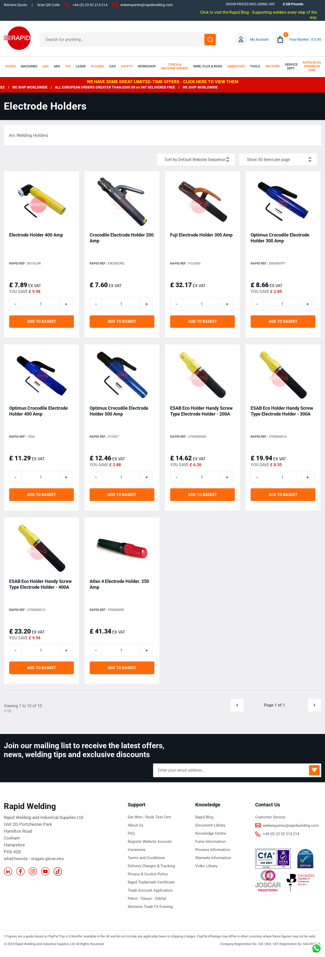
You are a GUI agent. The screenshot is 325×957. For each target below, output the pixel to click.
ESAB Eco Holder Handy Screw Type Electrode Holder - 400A (40, 586)
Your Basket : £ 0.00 (305, 39)
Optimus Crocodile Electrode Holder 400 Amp (38, 412)
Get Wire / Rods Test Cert (149, 820)
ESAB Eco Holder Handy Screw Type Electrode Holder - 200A (201, 412)
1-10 (8, 714)
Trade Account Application (150, 894)
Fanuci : (148, 902)
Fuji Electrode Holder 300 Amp (201, 235)
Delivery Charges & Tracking (151, 869)
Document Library (210, 829)
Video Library (206, 869)
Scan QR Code (48, 5)
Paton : (134, 902)
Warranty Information (213, 861)
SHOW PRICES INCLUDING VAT (250, 4)
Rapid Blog (204, 820)
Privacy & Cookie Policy (148, 877)
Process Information (212, 853)
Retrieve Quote (15, 5)
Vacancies (136, 853)
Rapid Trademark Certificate (151, 886)
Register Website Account (150, 845)
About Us (135, 829)
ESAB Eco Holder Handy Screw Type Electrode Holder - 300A (282, 412)
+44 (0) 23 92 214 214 (90, 5)
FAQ (131, 837)
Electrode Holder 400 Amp (36, 235)
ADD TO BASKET (41, 322)
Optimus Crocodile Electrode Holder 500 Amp (119, 412)
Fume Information (210, 845)
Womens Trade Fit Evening (150, 910)
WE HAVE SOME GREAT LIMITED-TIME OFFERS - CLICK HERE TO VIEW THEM (162, 81)
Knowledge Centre (210, 837)
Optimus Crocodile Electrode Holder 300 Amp (280, 238)
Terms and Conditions (146, 861)
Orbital (160, 902)
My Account (259, 39)
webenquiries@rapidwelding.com (146, 5)
